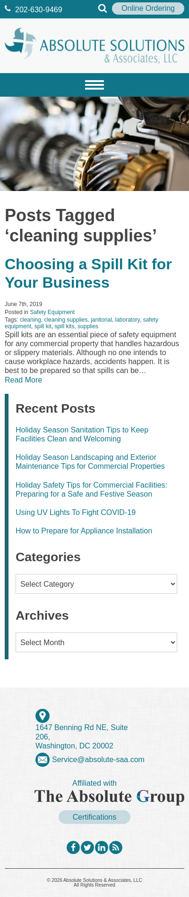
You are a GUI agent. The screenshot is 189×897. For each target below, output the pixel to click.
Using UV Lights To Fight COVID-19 (76, 512)
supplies (87, 326)
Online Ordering (148, 8)
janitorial (101, 319)
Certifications (94, 817)
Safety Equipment (52, 312)
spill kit (43, 326)
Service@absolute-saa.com (98, 760)
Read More (23, 380)
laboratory (127, 319)
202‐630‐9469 (33, 10)
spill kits (64, 326)
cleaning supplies (65, 319)
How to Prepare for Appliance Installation (84, 531)
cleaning (30, 319)
